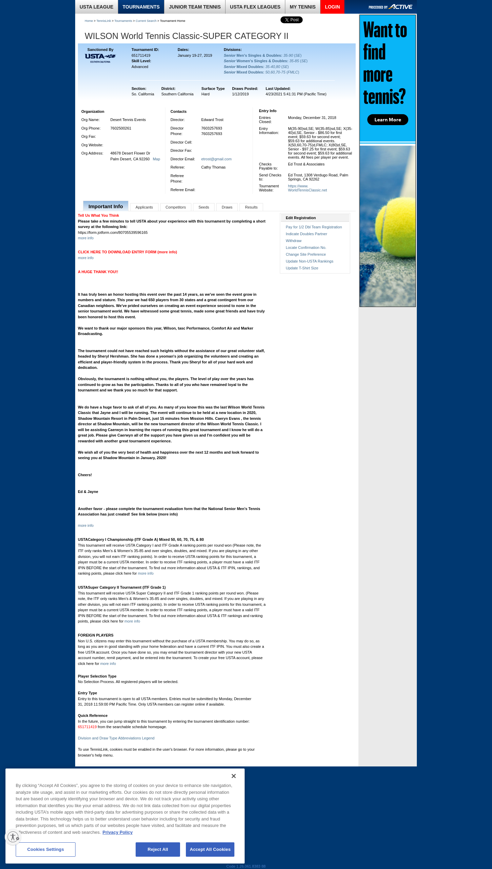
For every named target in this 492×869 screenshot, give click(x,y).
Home (89, 21)
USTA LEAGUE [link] (96, 7)
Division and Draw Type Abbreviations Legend (116, 738)
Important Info (105, 206)
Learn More (387, 119)
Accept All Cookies (210, 849)
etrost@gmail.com (216, 159)
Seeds (204, 207)
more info (86, 238)
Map (156, 159)
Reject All (158, 849)
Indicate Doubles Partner (306, 234)
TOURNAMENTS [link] (141, 7)
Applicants (144, 207)
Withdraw (294, 241)
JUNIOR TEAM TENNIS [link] (195, 7)
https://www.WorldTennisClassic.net (307, 188)
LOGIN (332, 7)
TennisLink (103, 21)
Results (251, 207)
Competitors (176, 207)
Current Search (146, 21)
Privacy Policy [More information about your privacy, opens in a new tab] (117, 832)
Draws (227, 207)
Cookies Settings (45, 849)
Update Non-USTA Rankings (309, 261)
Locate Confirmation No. (306, 247)
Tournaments (123, 21)
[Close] (233, 776)
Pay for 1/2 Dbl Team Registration (314, 227)
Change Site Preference (306, 254)
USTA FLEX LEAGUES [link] (255, 7)
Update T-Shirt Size (302, 268)
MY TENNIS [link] (303, 7)
